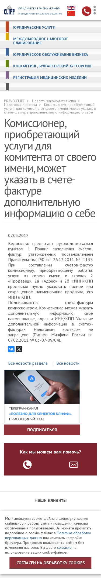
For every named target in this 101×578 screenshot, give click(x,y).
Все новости (67, 363)
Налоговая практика (20, 104)
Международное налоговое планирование (40, 41)
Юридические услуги (34, 27)
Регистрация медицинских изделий (50, 78)
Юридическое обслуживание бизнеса (50, 55)
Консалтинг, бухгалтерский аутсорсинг (52, 66)
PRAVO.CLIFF (14, 100)
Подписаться (42, 429)
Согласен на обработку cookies (50, 562)
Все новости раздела (28, 363)
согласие (64, 547)
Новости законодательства (54, 100)
